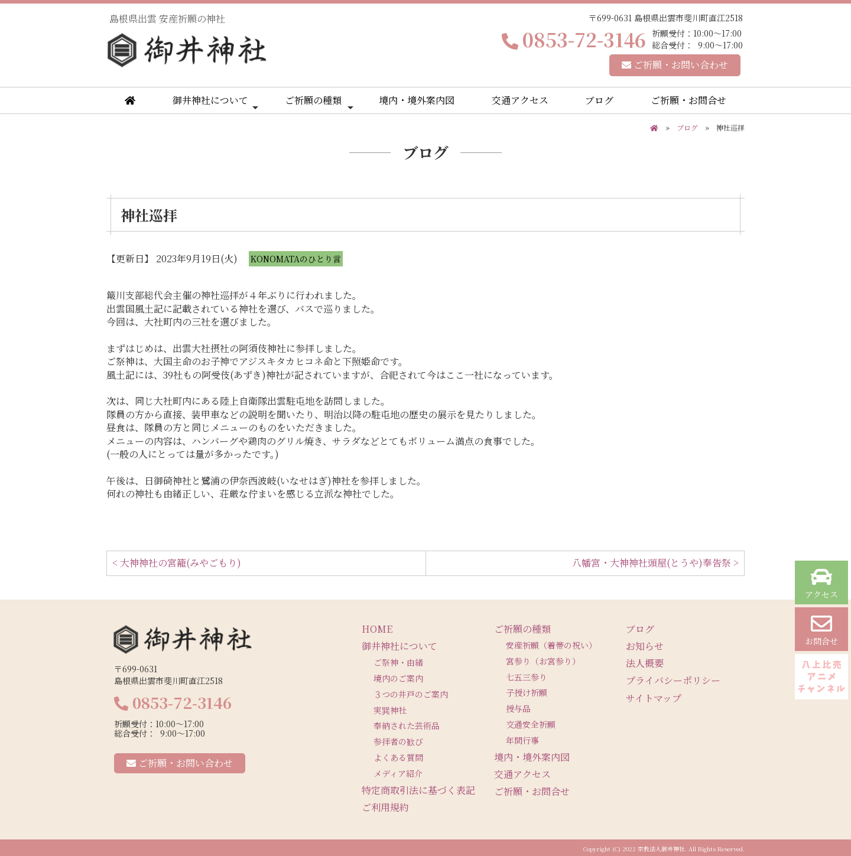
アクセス (821, 583)
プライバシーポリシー (673, 680)
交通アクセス (520, 100)
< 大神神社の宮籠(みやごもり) (176, 562)
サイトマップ (653, 698)
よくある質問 (398, 757)
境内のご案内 (398, 678)
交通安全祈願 (531, 724)
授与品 (518, 708)
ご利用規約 (385, 807)
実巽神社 (390, 710)
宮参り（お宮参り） (543, 661)
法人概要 (645, 663)
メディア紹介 (398, 773)
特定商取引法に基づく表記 (418, 790)
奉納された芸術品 (406, 725)
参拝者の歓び (398, 741)
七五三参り (526, 677)
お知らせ (645, 646)
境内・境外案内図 (416, 100)
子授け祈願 (526, 692)
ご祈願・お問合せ (688, 100)
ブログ (599, 100)
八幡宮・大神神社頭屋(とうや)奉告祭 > (655, 562)
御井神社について (215, 102)
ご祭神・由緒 (398, 662)
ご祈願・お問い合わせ (675, 64)
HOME (377, 629)
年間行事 (522, 740)
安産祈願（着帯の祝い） (551, 645)
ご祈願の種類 (319, 102)
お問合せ (821, 630)
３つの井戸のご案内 (410, 694)
